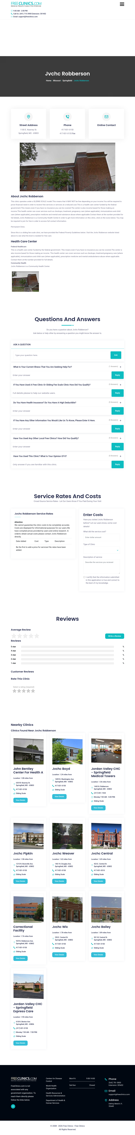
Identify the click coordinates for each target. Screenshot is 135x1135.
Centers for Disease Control (54, 1079)
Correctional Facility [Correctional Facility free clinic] (23, 928)
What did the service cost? (94, 531)
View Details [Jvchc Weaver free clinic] (59, 881)
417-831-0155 (66, 133)
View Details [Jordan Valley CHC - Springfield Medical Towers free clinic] (98, 808)
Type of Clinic (89, 544)
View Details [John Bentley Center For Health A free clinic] (20, 800)
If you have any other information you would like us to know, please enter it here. (54, 420)
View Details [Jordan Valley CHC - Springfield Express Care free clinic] (20, 1043)
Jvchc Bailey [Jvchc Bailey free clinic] (101, 927)
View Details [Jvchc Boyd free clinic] (59, 796)
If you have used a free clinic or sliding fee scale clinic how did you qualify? (52, 384)
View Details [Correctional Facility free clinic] (20, 958)
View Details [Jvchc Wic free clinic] (59, 955)
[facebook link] (13, 1106)
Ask (115, 355)
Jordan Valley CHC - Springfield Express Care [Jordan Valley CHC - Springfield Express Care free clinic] (27, 1007)
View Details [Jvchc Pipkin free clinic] (20, 881)
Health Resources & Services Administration (55, 1094)
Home (48, 80)
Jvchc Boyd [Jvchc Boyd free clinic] (61, 769)
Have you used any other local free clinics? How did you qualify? (46, 438)
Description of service (92, 557)
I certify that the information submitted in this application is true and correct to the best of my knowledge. (102, 580)
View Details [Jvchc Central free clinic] (98, 881)
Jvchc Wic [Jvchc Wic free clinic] (60, 927)
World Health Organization (51, 1087)
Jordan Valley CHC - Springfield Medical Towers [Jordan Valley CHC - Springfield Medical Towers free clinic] (105, 772)
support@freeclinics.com (28, 17)
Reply (117, 375)
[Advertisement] (67, 38)
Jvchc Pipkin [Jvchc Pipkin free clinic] (23, 853)
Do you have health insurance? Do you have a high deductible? (44, 402)
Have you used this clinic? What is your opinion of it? (40, 456)
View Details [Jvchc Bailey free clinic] (98, 955)
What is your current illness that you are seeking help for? (42, 367)
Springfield (67, 80)
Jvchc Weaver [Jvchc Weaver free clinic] (63, 853)
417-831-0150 (67, 130)
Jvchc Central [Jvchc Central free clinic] (102, 853)
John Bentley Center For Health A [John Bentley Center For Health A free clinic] (28, 770)
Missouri (57, 80)
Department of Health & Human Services (55, 1101)
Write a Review (114, 636)
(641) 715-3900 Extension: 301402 (32, 14)
